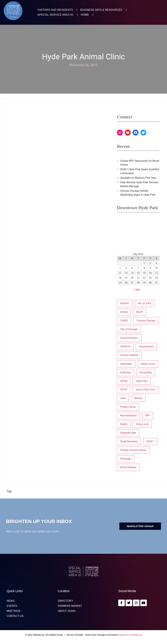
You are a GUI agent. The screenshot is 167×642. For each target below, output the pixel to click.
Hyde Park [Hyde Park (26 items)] (142, 381)
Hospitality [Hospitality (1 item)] (145, 372)
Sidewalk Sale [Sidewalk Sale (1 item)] (128, 432)
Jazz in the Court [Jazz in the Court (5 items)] (145, 389)
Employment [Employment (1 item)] (146, 346)
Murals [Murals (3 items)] (138, 398)
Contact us (15, 616)
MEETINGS (13, 611)
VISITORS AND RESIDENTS (55, 9)
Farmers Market (70, 606)
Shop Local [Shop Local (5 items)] (142, 424)
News (11, 601)
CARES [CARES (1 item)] (124, 320)
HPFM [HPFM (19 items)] (123, 381)
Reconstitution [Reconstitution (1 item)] (128, 415)
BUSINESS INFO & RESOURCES (101, 9)
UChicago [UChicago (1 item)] (125, 458)
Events (12, 606)
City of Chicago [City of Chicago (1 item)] (129, 329)
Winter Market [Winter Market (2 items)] (128, 467)
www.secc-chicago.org (130, 635)
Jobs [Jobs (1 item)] (123, 398)
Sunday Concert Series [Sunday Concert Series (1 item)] (133, 450)
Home (84, 14)
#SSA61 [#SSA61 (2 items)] (124, 303)
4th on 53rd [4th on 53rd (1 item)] (144, 303)
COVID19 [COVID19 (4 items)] (125, 346)
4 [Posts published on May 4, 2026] (120, 268)
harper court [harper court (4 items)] (148, 363)
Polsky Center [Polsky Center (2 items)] (128, 406)
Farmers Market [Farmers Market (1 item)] (129, 355)
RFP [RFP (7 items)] (147, 415)
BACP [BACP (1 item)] (139, 312)
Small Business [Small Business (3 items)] (129, 441)
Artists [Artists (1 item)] (124, 312)
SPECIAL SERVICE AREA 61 (55, 14)
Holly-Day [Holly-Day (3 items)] (125, 372)
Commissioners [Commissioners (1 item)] (129, 337)
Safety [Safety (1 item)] (123, 424)
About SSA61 (67, 611)
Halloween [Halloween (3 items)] (126, 363)
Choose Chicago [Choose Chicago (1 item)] (146, 320)
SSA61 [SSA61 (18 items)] (150, 441)
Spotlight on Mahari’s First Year (138, 177)
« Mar (137, 289)
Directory (65, 601)
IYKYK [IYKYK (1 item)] (123, 389)
